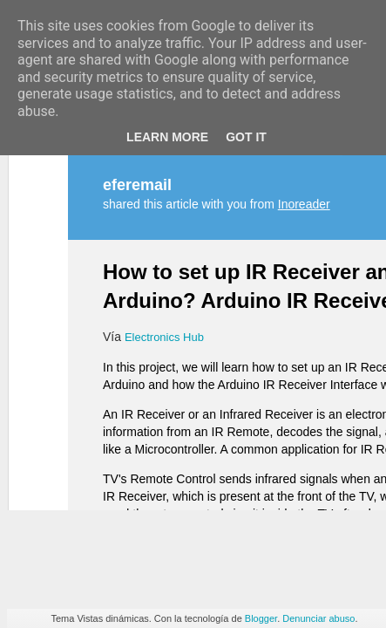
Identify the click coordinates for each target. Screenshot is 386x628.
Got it (246, 137)
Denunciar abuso (318, 618)
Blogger (261, 618)
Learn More (167, 137)
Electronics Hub (164, 215)
